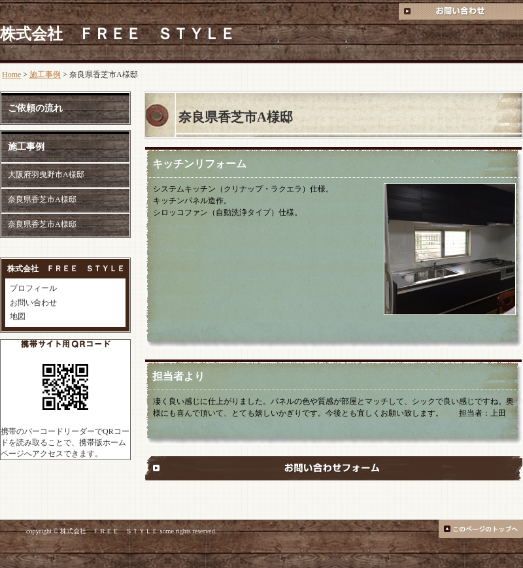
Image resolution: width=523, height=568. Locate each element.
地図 (17, 316)
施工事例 (45, 74)
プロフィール (33, 288)
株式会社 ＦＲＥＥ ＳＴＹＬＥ (117, 33)
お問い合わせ (33, 302)
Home (11, 74)
